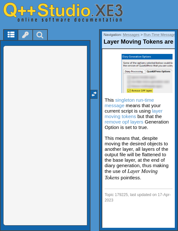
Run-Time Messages (160, 35)
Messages (131, 35)
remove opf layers (124, 121)
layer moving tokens (134, 113)
